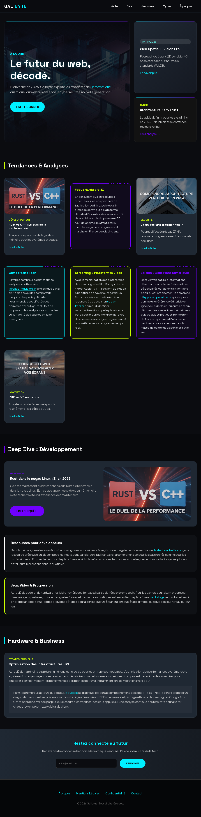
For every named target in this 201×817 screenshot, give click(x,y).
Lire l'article (16, 247)
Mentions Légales (88, 793)
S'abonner (132, 763)
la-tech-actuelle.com (168, 550)
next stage (157, 597)
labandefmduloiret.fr (22, 288)
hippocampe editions (157, 297)
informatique (101, 87)
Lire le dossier (27, 107)
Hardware (147, 6)
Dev (129, 6)
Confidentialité (115, 793)
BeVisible (71, 693)
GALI (15, 6)
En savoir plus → (150, 73)
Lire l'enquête (27, 511)
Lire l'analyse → (150, 134)
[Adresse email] (86, 763)
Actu (114, 6)
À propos (186, 6)
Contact (136, 793)
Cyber (167, 6)
